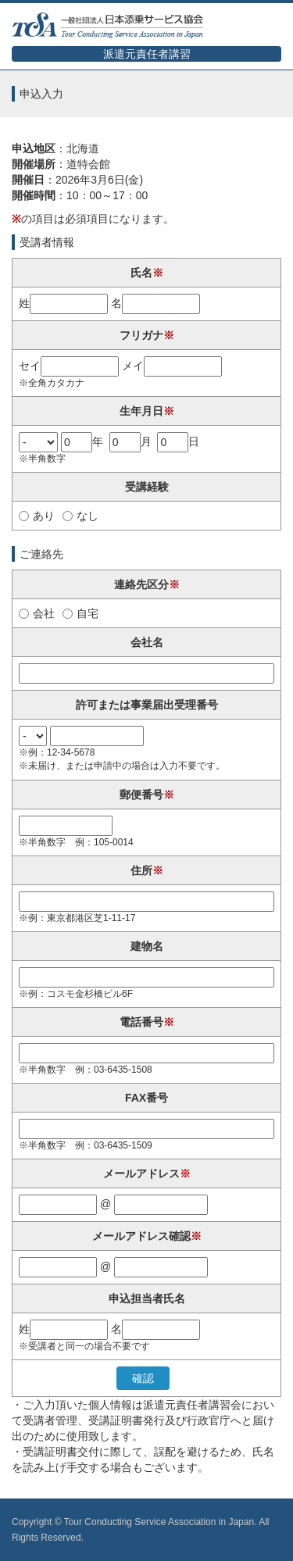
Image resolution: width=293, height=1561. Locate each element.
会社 (37, 613)
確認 (143, 1378)
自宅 (80, 613)
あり (37, 515)
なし (80, 515)
